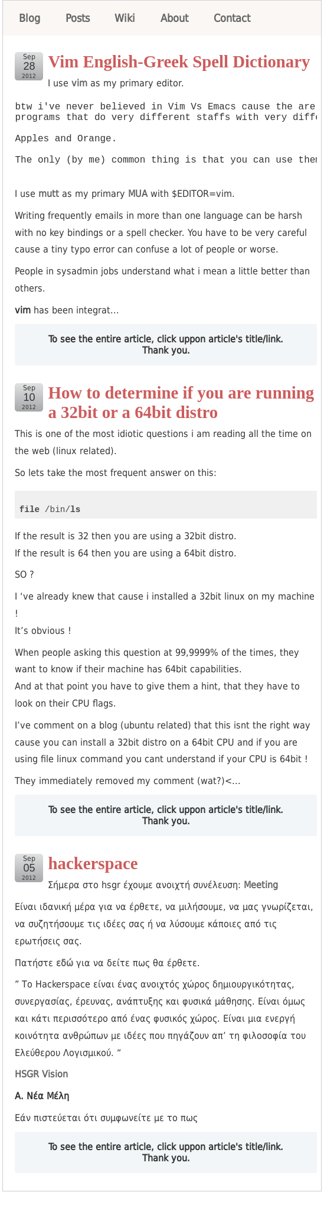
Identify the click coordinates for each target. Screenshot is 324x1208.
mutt (48, 210)
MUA (138, 210)
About (174, 18)
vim (79, 83)
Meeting (261, 901)
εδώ (64, 979)
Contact (232, 18)
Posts (78, 18)
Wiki (124, 18)
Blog (29, 18)
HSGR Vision (41, 1090)
